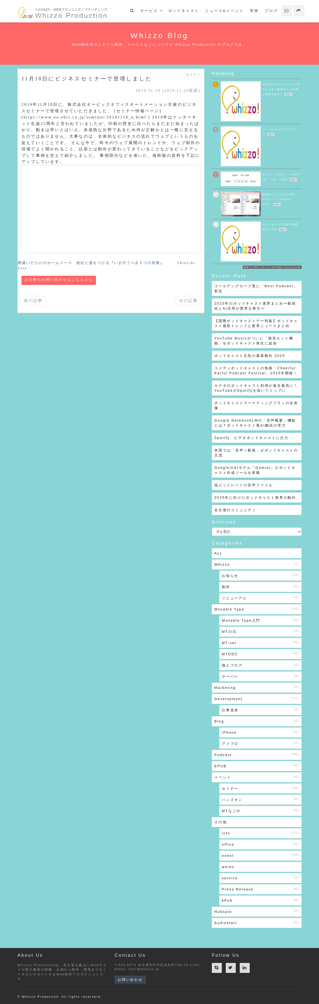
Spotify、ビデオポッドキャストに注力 (251, 438)
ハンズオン (260, 799)
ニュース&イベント (224, 10)
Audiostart (256, 922)
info (260, 833)
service (260, 878)
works (228, 867)
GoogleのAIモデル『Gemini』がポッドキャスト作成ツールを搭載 (255, 470)
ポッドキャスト (183, 10)
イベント (256, 777)
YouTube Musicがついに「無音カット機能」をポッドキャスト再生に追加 (253, 340)
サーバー (260, 676)
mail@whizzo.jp (144, 969)
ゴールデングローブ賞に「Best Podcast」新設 (256, 288)
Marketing (256, 687)
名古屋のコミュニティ (235, 510)
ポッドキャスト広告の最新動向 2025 (249, 356)
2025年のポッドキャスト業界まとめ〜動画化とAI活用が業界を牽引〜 (255, 305)
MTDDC (260, 654)
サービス (151, 10)
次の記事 (188, 300)
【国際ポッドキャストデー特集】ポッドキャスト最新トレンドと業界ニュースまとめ (256, 323)
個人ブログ (260, 665)
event (260, 855)
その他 (220, 822)
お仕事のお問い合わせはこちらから (58, 279)
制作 (260, 586)
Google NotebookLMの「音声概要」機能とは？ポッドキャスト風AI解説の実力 (255, 422)
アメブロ (260, 743)
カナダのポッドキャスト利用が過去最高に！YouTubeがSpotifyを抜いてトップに (256, 388)
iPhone (260, 732)
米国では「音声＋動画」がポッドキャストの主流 (256, 452)
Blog (256, 721)
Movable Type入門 (260, 620)
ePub (260, 900)
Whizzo (256, 564)
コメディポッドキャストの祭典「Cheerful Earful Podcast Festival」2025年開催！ (256, 370)
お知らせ (260, 575)
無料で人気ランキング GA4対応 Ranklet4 (270, 267)
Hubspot (256, 911)
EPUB (256, 766)
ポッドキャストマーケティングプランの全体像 (256, 405)
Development (256, 698)
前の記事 (33, 300)
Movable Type (256, 609)
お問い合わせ (130, 980)
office (260, 844)
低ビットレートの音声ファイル (243, 485)
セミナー (193, 74)
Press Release (260, 889)
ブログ (271, 10)
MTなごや (260, 810)
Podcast (256, 754)
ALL (218, 553)
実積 (254, 10)
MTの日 (260, 631)
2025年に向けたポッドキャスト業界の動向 (255, 498)
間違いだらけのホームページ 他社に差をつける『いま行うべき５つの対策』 (91, 263)
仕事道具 (260, 710)
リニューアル (260, 598)
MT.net (260, 642)
